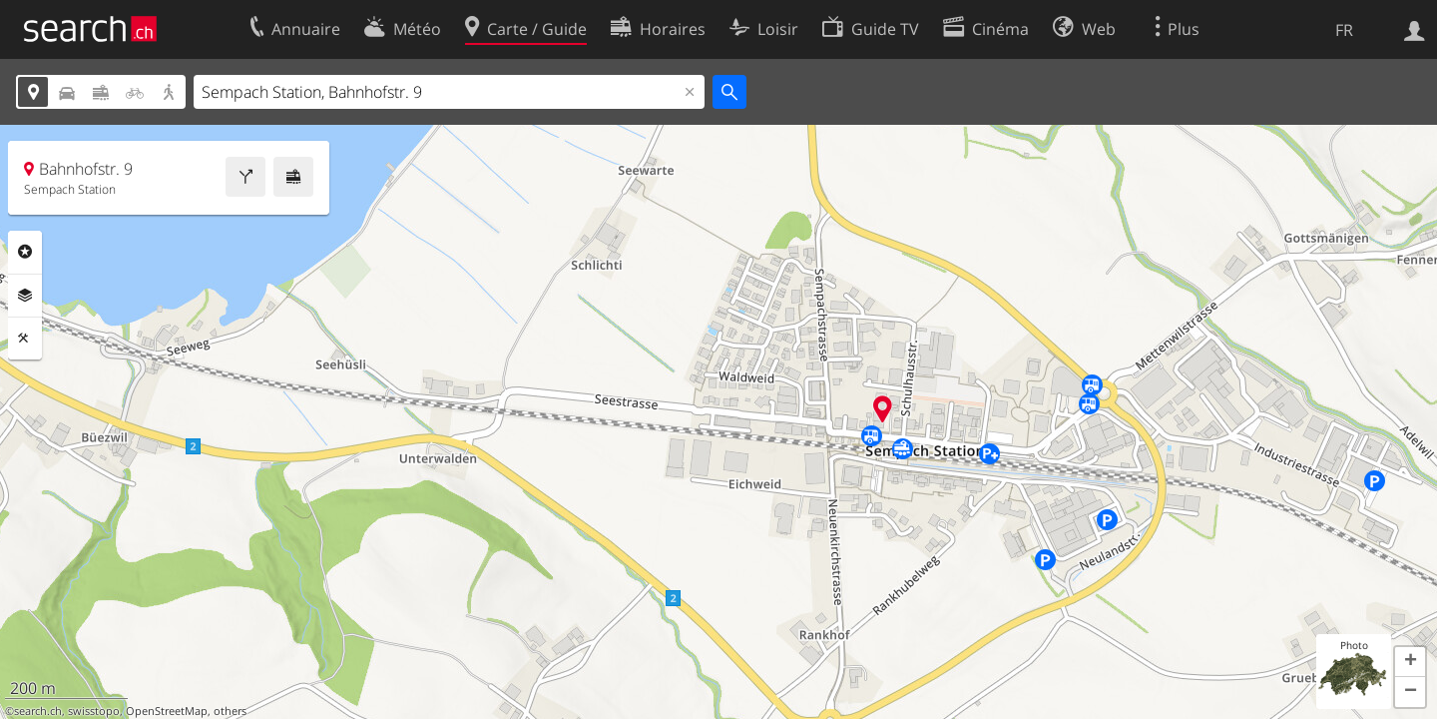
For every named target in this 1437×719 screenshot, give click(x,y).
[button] (1410, 662)
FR (1344, 30)
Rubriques (25, 252)
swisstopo (94, 711)
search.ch (38, 711)
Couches (25, 296)
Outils (25, 339)
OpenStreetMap (167, 711)
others (230, 711)
